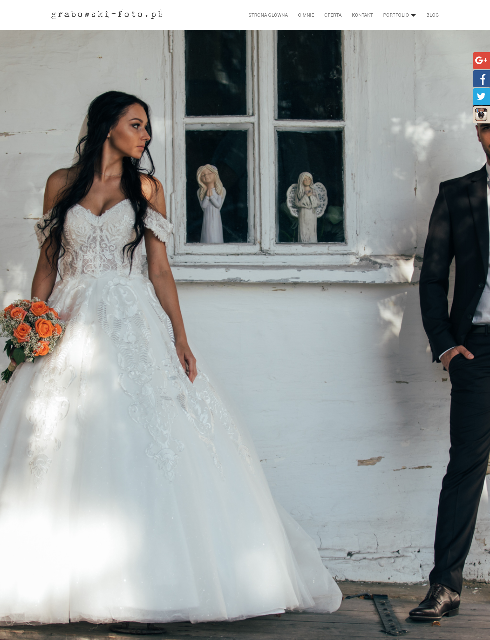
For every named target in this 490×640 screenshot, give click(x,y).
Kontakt (362, 15)
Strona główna (268, 15)
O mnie (306, 15)
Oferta (333, 15)
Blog (432, 15)
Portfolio (399, 15)
